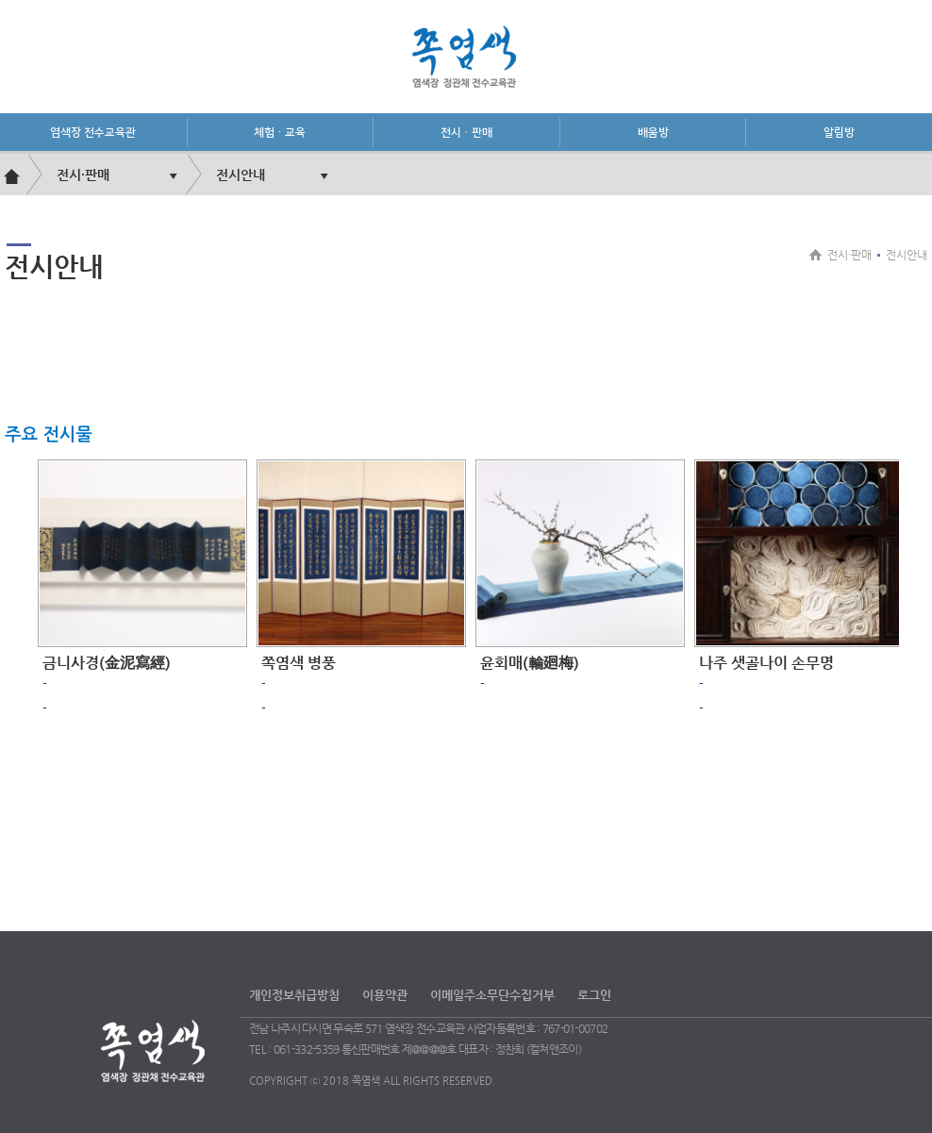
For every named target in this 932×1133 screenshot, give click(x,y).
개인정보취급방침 (294, 995)
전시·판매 (466, 132)
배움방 (653, 132)
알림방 (839, 132)
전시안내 (240, 174)
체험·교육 (280, 132)
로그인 (594, 995)
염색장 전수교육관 (93, 132)
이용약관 (385, 995)
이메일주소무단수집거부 (492, 995)
